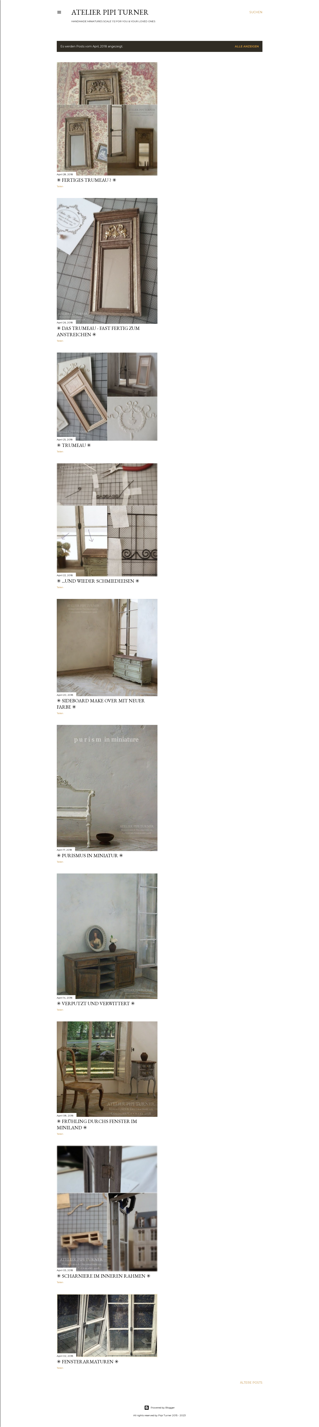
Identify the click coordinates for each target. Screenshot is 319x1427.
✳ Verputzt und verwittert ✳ (96, 1003)
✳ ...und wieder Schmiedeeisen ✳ (98, 581)
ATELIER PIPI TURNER (110, 12)
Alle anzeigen (247, 46)
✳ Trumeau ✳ (74, 445)
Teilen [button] (60, 186)
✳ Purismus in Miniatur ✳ (90, 855)
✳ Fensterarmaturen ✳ (88, 1361)
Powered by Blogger (159, 1407)
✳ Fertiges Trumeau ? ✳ (86, 180)
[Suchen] (255, 12)
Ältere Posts (251, 1382)
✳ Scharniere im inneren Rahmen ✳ (104, 1276)
